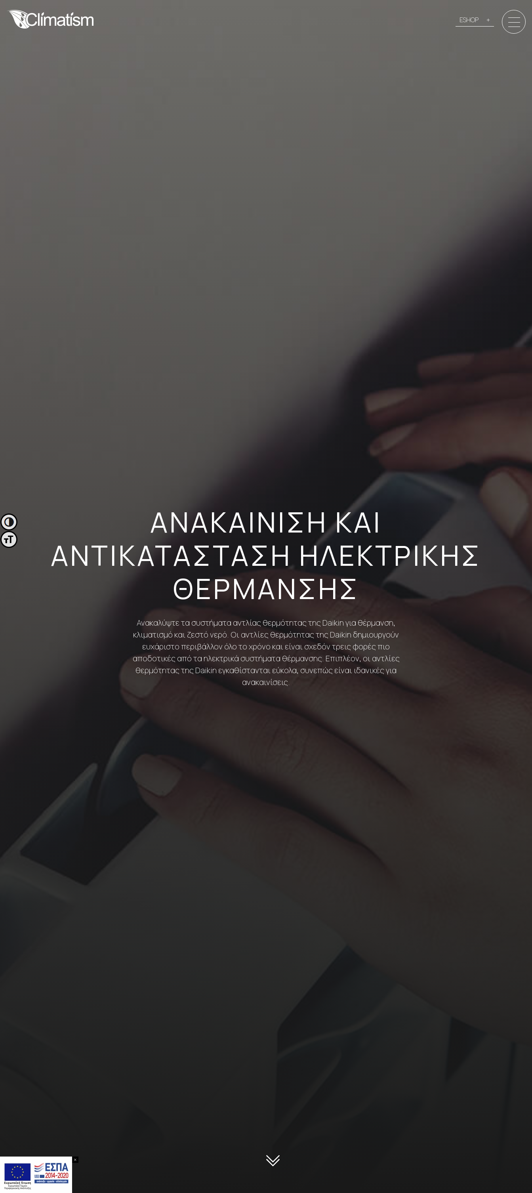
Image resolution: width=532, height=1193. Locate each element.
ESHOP (469, 19)
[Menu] (514, 22)
